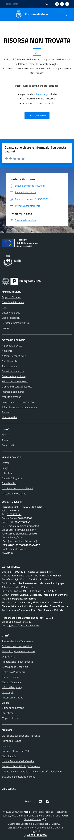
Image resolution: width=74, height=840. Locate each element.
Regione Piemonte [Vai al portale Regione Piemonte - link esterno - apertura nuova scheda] (12, 3)
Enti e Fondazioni (11, 318)
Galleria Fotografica (12, 478)
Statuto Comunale (11, 682)
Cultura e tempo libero (13, 376)
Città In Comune (32, 819)
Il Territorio (7, 473)
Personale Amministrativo (15, 323)
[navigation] (6, 14)
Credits (5, 703)
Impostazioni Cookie (12, 697)
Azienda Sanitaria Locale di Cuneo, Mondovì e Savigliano (32, 771)
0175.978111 (14, 514)
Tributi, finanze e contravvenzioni (19, 407)
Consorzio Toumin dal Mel (15, 751)
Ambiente (7, 351)
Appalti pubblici (10, 361)
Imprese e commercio (13, 392)
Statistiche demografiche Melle (18, 777)
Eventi (5, 463)
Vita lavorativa (9, 417)
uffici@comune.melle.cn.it (22, 530)
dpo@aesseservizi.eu (20, 622)
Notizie (5, 435)
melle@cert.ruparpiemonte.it (24, 526)
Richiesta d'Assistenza (13, 672)
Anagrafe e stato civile (14, 356)
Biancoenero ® (28, 827)
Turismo (6, 412)
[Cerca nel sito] (65, 14)
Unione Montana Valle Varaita (18, 761)
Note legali (7, 692)
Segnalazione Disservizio (15, 667)
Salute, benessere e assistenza (18, 402)
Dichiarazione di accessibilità (17, 646)
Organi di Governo (11, 297)
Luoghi (5, 468)
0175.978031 (13, 510)
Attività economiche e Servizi (17, 488)
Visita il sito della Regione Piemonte (21, 736)
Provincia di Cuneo (11, 741)
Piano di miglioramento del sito (18, 651)
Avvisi (5, 440)
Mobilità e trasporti (12, 397)
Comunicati (8, 445)
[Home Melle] (30, 14)
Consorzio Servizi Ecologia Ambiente (21, 766)
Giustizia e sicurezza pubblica (17, 386)
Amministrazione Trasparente (17, 641)
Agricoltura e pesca (12, 345)
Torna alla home (37, 115)
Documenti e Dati (11, 312)
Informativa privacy (12, 687)
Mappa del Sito (10, 718)
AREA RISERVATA (35, 835)
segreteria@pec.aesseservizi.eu (23, 625)
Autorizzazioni (9, 366)
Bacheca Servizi (10, 677)
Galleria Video (9, 483)
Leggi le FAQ (8, 656)
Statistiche (7, 713)
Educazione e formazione (15, 381)
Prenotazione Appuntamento (17, 662)
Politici (5, 328)
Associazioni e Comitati (14, 493)
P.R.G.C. (6, 746)
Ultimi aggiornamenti (13, 708)
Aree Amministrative (13, 302)
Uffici (4, 307)
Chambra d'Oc (9, 756)
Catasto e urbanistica (13, 371)
